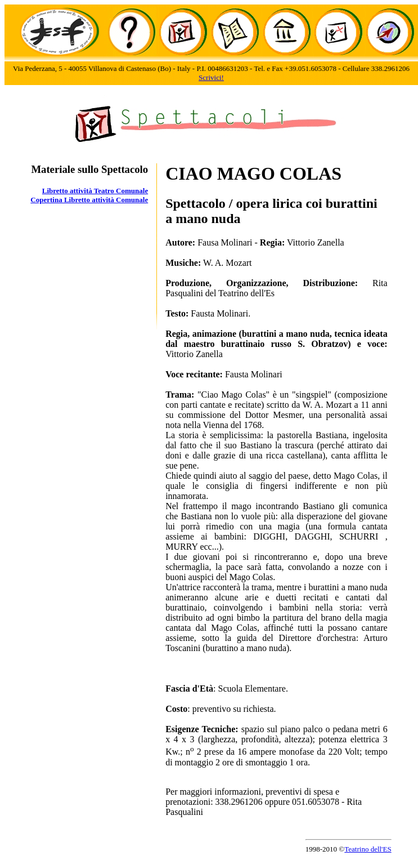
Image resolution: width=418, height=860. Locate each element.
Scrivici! (211, 77)
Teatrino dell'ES (367, 849)
